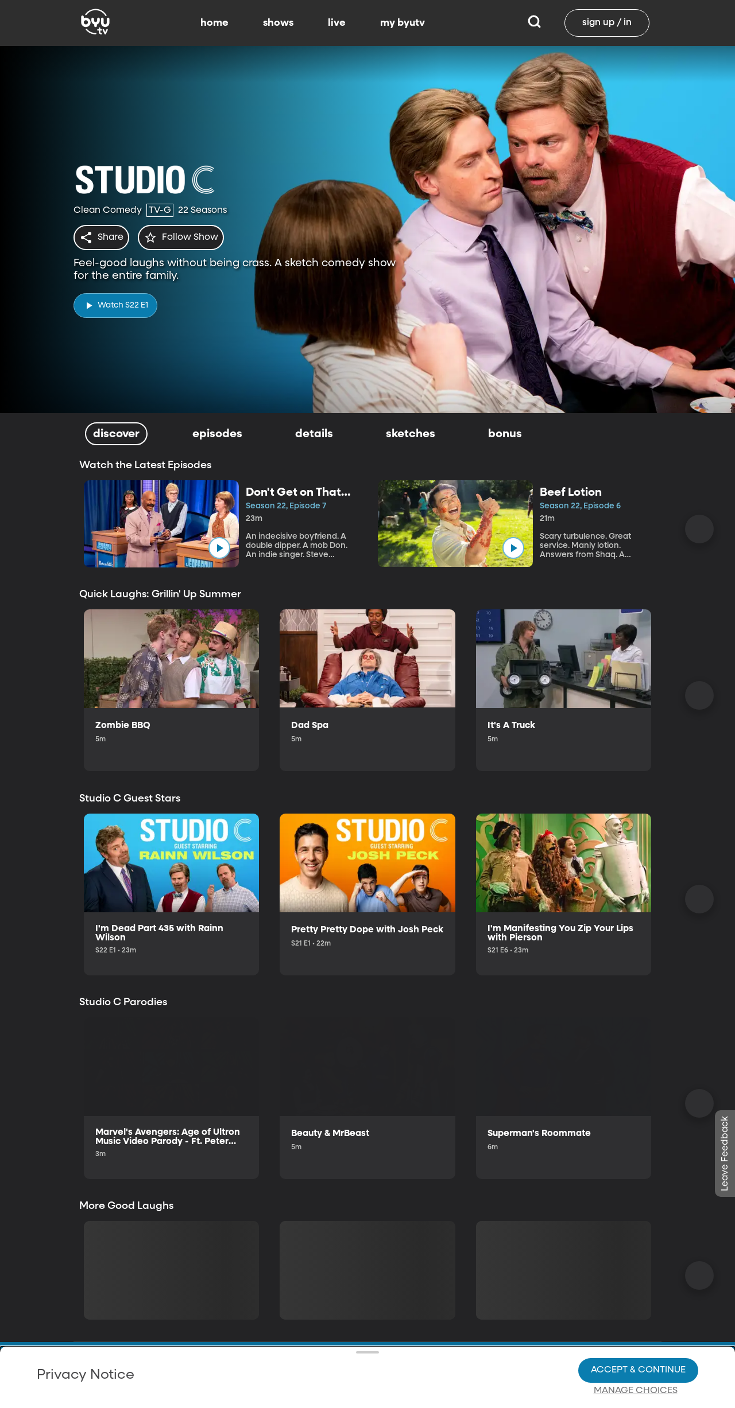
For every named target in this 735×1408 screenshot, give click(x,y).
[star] (187, 237)
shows (278, 23)
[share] (104, 237)
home (214, 23)
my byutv (402, 23)
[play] (115, 302)
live (337, 23)
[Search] (534, 23)
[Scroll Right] (699, 529)
